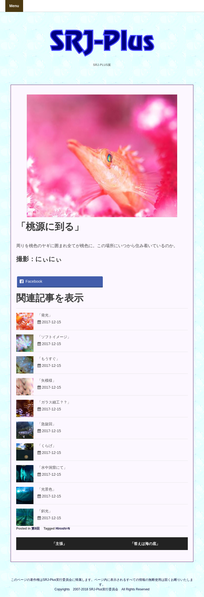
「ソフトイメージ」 (54, 337)
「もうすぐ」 (48, 359)
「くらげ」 (46, 446)
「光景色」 (46, 489)
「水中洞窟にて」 (52, 467)
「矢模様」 (46, 380)
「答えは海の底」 (145, 544)
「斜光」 (44, 511)
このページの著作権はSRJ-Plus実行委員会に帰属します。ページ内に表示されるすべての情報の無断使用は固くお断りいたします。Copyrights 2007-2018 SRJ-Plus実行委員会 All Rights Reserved (102, 584)
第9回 (35, 528)
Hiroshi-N (63, 528)
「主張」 (59, 544)
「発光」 (44, 315)
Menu (14, 6)
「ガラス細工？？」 (54, 402)
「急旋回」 (46, 424)
